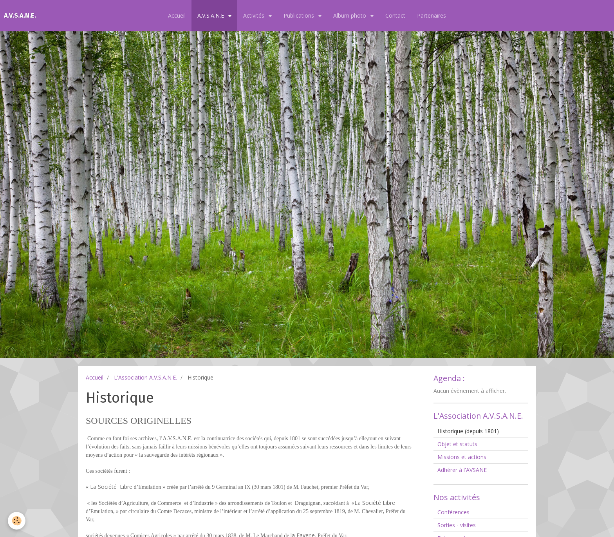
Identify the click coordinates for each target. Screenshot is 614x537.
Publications (300, 15)
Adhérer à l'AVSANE (462, 470)
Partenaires (431, 15)
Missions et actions (461, 457)
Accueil (177, 15)
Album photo (350, 15)
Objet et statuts (457, 444)
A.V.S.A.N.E (211, 15)
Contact (395, 15)
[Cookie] (16, 521)
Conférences (453, 512)
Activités (254, 15)
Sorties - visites (456, 525)
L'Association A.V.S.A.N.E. (145, 377)
